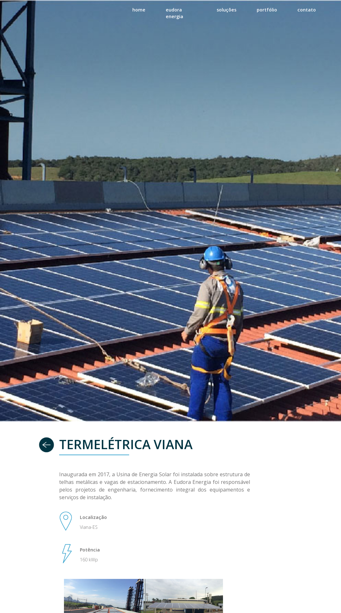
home (138, 10)
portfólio (267, 10)
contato (306, 10)
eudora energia (174, 13)
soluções (226, 10)
